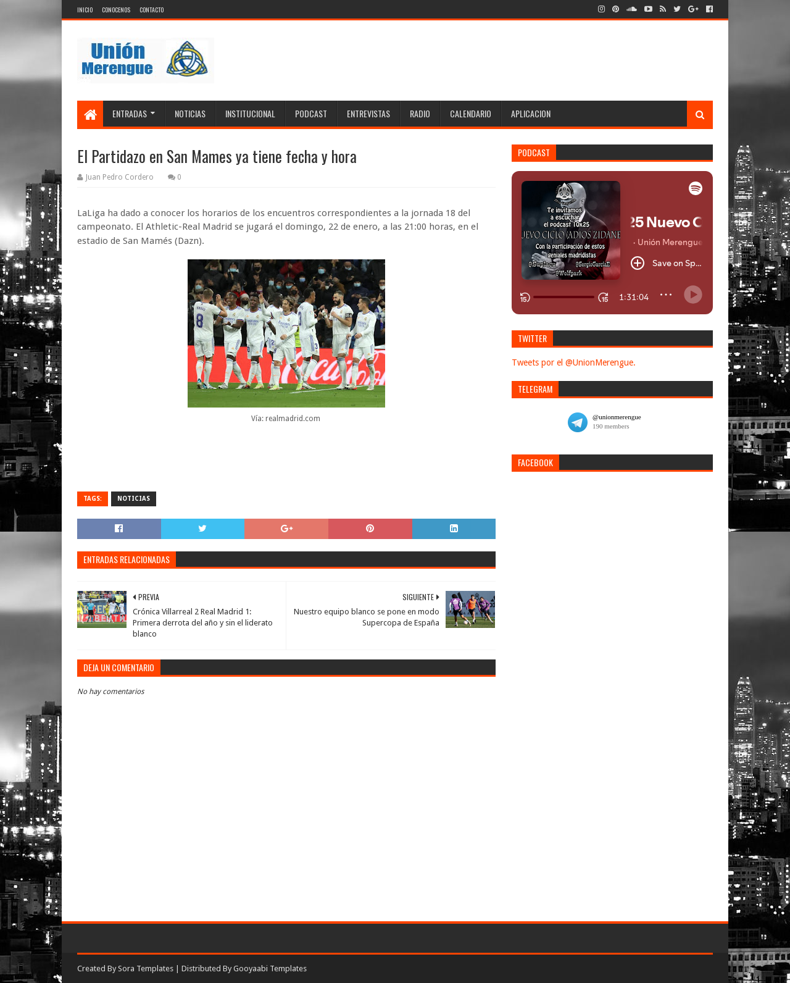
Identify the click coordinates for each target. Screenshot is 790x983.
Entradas (129, 113)
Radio (420, 113)
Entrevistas (368, 113)
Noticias (190, 113)
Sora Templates (145, 968)
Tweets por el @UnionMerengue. (574, 362)
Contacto (151, 9)
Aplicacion (531, 113)
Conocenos (116, 9)
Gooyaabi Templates (270, 968)
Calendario (470, 113)
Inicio (85, 9)
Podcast (311, 113)
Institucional (250, 113)
